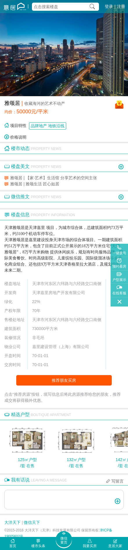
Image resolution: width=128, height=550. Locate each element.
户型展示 (119, 280)
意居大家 (115, 546)
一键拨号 (119, 253)
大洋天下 (12, 522)
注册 (121, 6)
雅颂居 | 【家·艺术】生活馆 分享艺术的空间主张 (53, 177)
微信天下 (32, 522)
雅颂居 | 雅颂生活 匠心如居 (34, 184)
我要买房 (90, 546)
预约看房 (119, 266)
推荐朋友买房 (64, 380)
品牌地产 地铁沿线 (47, 125)
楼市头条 (38, 546)
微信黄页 (63, 540)
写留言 (117, 481)
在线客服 (119, 293)
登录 (109, 6)
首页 (12, 546)
